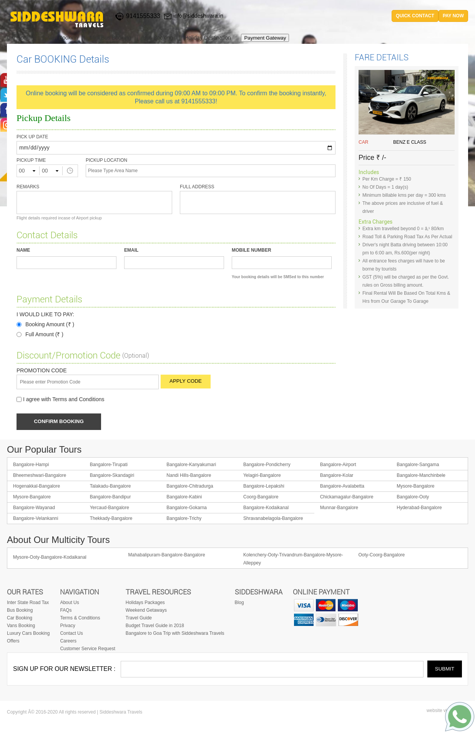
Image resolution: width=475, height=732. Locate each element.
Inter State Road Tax (28, 603)
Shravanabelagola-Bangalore (273, 519)
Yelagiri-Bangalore (262, 476)
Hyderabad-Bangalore (419, 508)
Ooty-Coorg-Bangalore (382, 555)
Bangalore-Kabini (184, 497)
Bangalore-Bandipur (110, 497)
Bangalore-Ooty (413, 497)
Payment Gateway (265, 38)
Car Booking (22, 38)
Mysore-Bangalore (415, 487)
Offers (13, 641)
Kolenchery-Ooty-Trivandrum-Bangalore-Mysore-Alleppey (293, 559)
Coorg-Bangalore (260, 497)
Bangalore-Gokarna (186, 508)
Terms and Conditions (78, 399)
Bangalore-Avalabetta (342, 487)
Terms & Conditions (80, 618)
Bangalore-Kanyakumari (191, 465)
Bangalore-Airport (338, 465)
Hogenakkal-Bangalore (36, 487)
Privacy (67, 626)
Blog (239, 603)
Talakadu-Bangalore (110, 487)
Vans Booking (21, 626)
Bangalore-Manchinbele (421, 476)
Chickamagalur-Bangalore (347, 497)
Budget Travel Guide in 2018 (155, 626)
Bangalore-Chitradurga (189, 487)
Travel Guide (139, 618)
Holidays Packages (145, 603)
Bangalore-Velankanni (35, 519)
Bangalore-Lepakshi (263, 487)
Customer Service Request (87, 649)
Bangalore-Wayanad (34, 508)
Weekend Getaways (146, 611)
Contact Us (71, 634)
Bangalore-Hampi (31, 465)
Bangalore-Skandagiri (112, 476)
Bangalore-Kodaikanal (266, 508)
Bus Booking (158, 38)
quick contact (415, 15)
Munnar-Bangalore (339, 508)
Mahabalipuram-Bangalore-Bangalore (166, 555)
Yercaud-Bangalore (109, 508)
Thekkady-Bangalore (111, 519)
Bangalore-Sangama (418, 465)
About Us (69, 603)
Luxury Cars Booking (28, 634)
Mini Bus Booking (110, 38)
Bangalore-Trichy (183, 519)
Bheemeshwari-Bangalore (39, 476)
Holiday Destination (207, 38)
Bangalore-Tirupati (109, 465)
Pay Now (453, 15)
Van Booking (63, 38)
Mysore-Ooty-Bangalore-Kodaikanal (49, 558)
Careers (68, 641)
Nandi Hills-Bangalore (188, 476)
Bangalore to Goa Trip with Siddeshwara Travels (175, 634)
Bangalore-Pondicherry (267, 465)
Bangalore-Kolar (337, 476)
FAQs (65, 611)
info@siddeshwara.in (198, 16)
